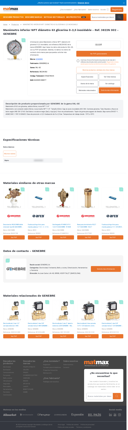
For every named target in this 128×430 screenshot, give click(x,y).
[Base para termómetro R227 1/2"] (88, 213)
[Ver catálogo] (110, 84)
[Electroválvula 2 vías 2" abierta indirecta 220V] (63, 319)
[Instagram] (119, 414)
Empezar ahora (83, 3)
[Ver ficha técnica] (110, 77)
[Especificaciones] (87, 77)
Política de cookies (73, 425)
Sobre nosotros (93, 10)
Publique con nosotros (51, 382)
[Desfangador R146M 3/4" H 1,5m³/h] (63, 213)
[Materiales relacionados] (87, 90)
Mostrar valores (9, 154)
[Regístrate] (116, 9)
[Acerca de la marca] (87, 84)
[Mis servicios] (76, 17)
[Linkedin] (110, 414)
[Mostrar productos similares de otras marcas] (98, 70)
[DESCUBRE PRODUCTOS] (13, 17)
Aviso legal (61, 425)
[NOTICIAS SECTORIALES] (54, 17)
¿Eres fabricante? (80, 10)
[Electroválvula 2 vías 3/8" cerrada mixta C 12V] (112, 319)
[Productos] (15, 24)
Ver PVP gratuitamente (98, 54)
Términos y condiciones (83, 427)
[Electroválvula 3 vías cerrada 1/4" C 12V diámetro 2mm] (88, 319)
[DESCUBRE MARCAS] (33, 17)
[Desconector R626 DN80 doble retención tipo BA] (14, 213)
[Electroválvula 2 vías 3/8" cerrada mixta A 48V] (38, 319)
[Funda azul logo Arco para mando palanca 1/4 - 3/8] (112, 213)
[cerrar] (124, 3)
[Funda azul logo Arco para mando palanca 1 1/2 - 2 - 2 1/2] (38, 213)
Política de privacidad (87, 425)
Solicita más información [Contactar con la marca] (106, 269)
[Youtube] (115, 414)
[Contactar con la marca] (110, 90)
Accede (104, 9)
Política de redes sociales (66, 427)
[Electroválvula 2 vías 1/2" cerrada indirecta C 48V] (14, 319)
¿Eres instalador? (66, 10)
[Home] (10, 9)
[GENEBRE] (16, 268)
